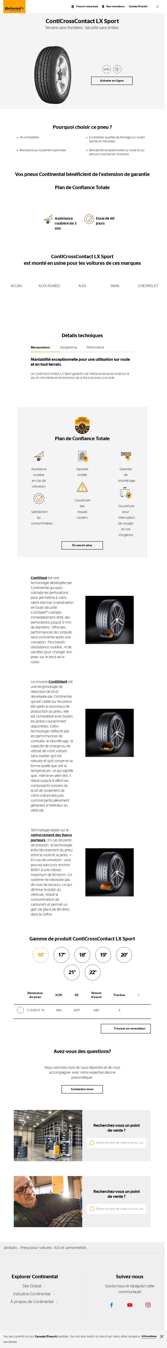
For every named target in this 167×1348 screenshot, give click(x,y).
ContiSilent (57, 682)
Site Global (32, 1286)
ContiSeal (39, 578)
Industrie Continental (32, 1293)
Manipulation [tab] (40, 347)
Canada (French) (138, 6)
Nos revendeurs (115, 6)
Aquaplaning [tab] (68, 347)
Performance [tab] (95, 347)
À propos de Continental (32, 1301)
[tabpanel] (82, 367)
